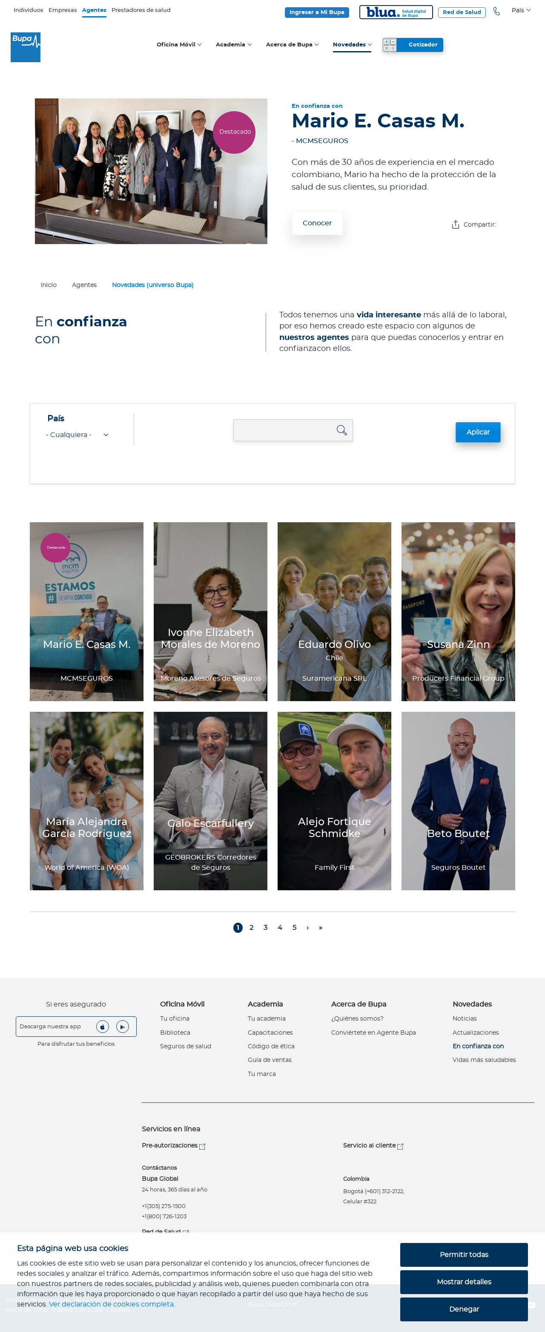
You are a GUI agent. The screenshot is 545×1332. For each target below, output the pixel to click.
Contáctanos (159, 1168)
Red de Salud (462, 12)
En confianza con (478, 1047)
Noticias (465, 1019)
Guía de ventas (270, 1060)
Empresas (63, 10)
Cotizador (423, 45)
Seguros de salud (185, 1047)
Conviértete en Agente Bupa (373, 1033)
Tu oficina (174, 1019)
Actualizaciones (476, 1033)
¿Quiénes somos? (357, 1019)
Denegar (464, 1309)
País (55, 419)
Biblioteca (175, 1033)
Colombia (356, 1179)
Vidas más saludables (484, 1060)
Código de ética (271, 1047)
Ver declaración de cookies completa (111, 1304)
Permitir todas (464, 1254)
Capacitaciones (270, 1033)
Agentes (94, 10)
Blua (396, 12)
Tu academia (267, 1019)
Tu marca (262, 1074)
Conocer (317, 223)
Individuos (28, 10)
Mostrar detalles (464, 1282)
